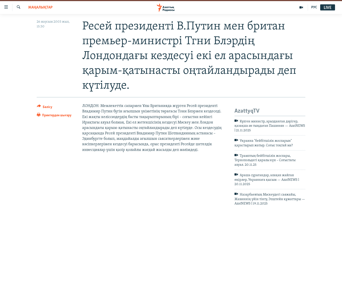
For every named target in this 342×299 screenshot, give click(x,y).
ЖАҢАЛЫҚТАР (40, 7)
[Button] (44, 107)
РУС (314, 7)
